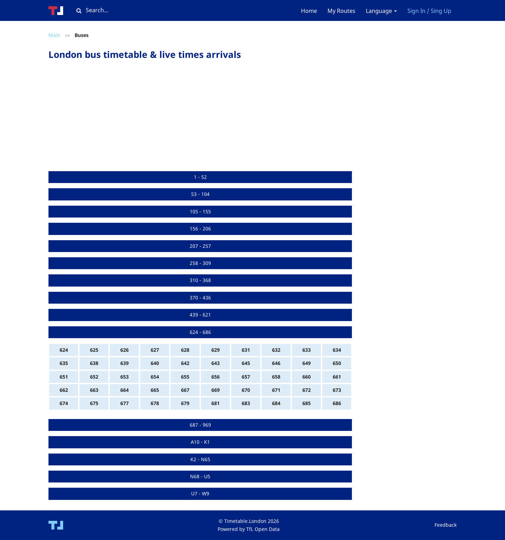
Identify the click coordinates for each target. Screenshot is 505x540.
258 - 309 (200, 263)
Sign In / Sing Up (429, 11)
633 (306, 350)
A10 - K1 (200, 442)
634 (337, 350)
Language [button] (381, 11)
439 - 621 (200, 314)
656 (215, 376)
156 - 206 (200, 228)
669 (215, 390)
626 (124, 350)
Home (309, 11)
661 (337, 376)
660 (306, 376)
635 (64, 363)
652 (94, 376)
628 (185, 350)
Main (54, 35)
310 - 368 (200, 280)
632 (276, 350)
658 (276, 376)
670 (246, 390)
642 (185, 363)
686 (337, 403)
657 (246, 376)
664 (124, 390)
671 (276, 390)
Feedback (446, 525)
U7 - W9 (200, 493)
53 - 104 (200, 194)
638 (94, 363)
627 (155, 350)
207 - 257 (200, 246)
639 (124, 363)
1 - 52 (200, 177)
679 (185, 403)
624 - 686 (200, 332)
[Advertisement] (200, 119)
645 (246, 363)
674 (64, 403)
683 (246, 403)
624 (64, 350)
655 (185, 376)
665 (155, 390)
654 (155, 376)
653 (124, 376)
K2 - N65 (200, 459)
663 (94, 390)
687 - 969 (200, 424)
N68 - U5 (200, 476)
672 (306, 390)
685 (306, 403)
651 (64, 376)
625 (94, 350)
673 (337, 390)
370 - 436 (200, 297)
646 (276, 363)
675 (94, 403)
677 (124, 403)
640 (155, 363)
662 (64, 390)
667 (185, 390)
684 (276, 403)
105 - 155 (200, 211)
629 (215, 350)
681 (215, 403)
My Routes (341, 11)
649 (306, 363)
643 (215, 363)
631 (246, 350)
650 (337, 363)
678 (155, 403)
